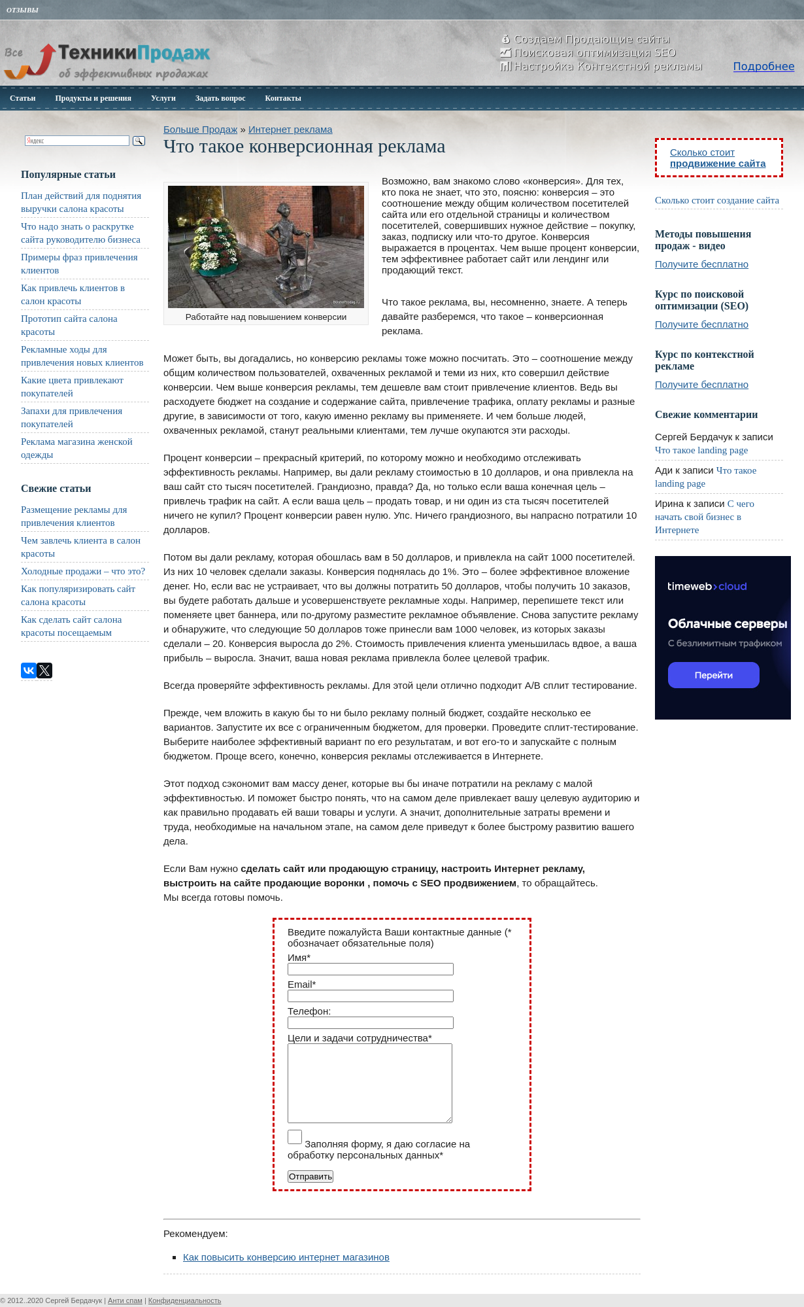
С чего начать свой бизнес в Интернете (704, 516)
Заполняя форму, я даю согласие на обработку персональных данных (379, 1149)
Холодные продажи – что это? (83, 571)
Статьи (22, 98)
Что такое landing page (701, 450)
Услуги (163, 98)
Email (302, 984)
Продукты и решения (93, 98)
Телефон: (309, 1011)
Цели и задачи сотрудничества (360, 1037)
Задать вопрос (220, 98)
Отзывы (23, 10)
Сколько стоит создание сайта (717, 200)
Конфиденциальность (185, 1300)
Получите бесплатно (701, 264)
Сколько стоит (718, 158)
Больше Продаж (200, 129)
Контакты (283, 98)
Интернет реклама (290, 129)
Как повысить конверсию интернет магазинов (286, 1257)
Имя (299, 957)
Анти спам (125, 1300)
